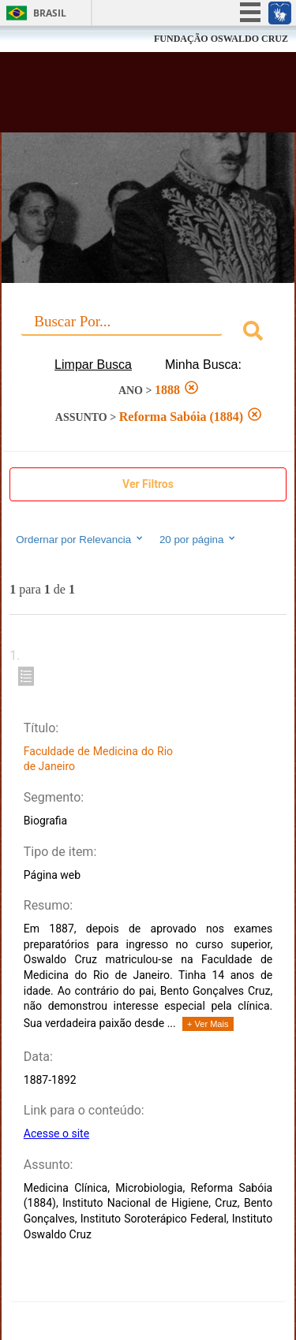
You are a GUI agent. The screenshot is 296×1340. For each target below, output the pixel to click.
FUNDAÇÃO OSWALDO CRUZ (221, 38)
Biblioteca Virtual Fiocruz (126, 96)
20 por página (198, 539)
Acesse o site (56, 1133)
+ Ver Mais (207, 1024)
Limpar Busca (93, 364)
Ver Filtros (148, 484)
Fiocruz (47, 39)
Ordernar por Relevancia (80, 539)
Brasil (49, 13)
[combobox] (148, 333)
